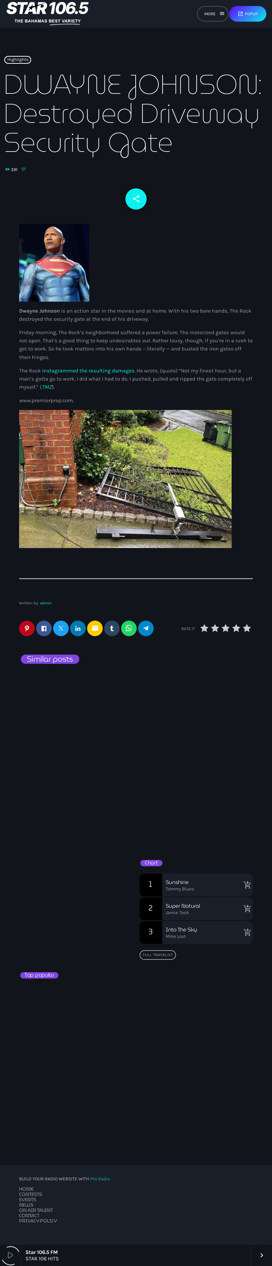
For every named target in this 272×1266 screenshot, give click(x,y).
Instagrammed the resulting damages (88, 370)
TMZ (46, 387)
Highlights (17, 59)
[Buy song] (246, 885)
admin (46, 603)
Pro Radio (100, 1179)
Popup (248, 14)
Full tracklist (158, 954)
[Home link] (48, 13)
